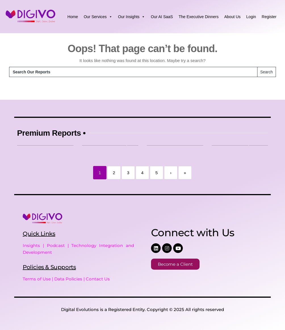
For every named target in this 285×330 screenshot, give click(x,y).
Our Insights (131, 16)
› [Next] (170, 172)
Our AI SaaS (162, 16)
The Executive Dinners (199, 16)
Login (251, 16)
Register (269, 16)
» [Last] (185, 172)
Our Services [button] (98, 16)
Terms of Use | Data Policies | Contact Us (66, 279)
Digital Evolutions (80, 309)
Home (73, 16)
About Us (232, 16)
